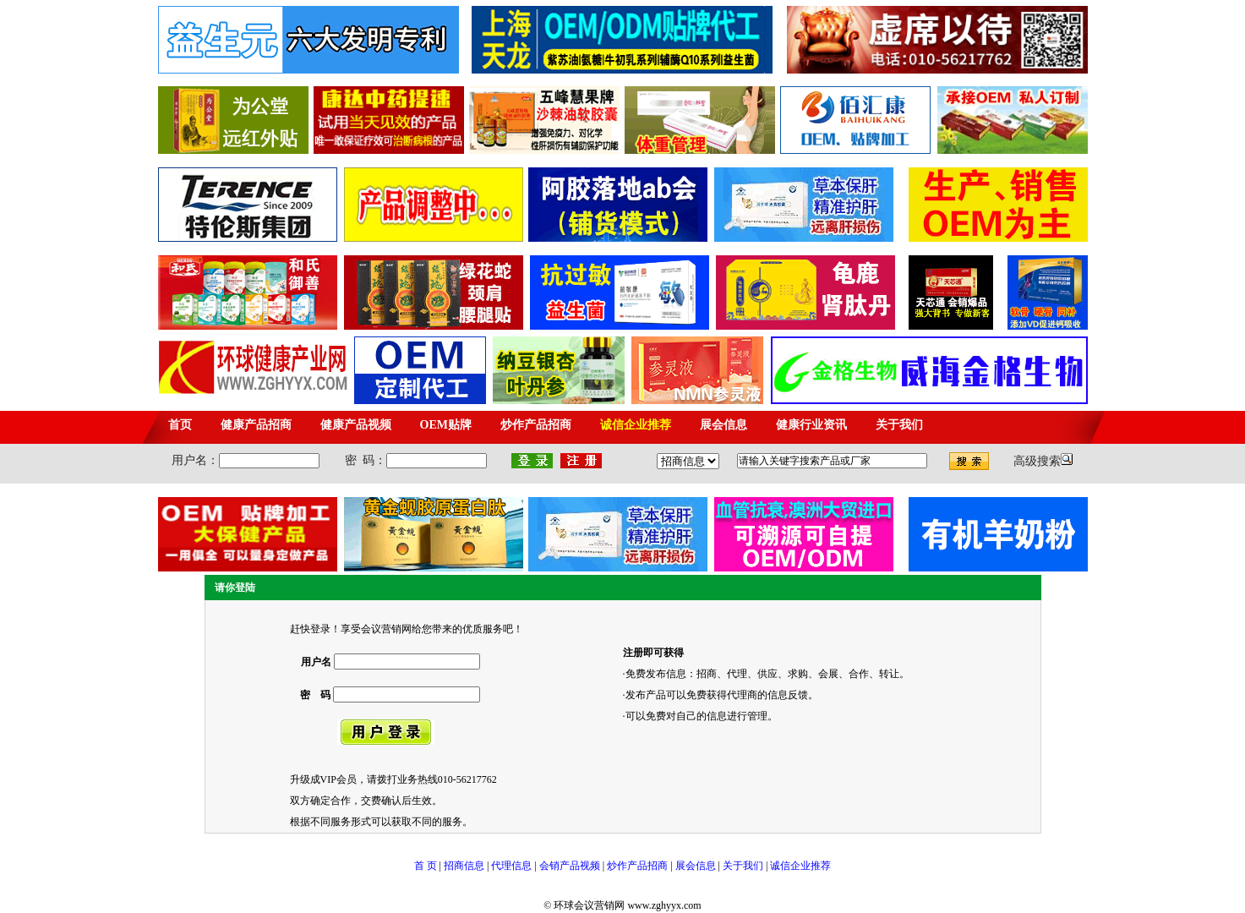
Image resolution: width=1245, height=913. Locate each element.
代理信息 (510, 866)
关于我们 (743, 866)
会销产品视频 (569, 866)
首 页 (425, 866)
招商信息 (464, 866)
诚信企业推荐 (800, 866)
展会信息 (695, 866)
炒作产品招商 (637, 866)
